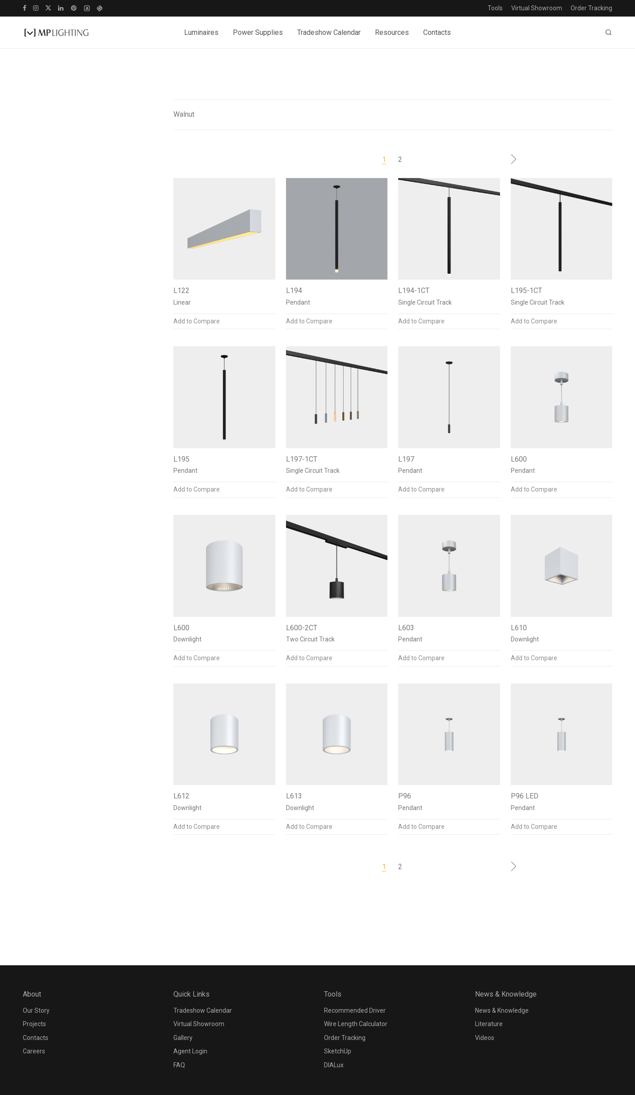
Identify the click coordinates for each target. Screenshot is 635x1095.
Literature (489, 1023)
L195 (181, 459)
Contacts (437, 32)
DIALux (334, 1065)
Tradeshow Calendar (329, 32)
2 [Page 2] (400, 159)
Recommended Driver (355, 1010)
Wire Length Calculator (355, 1023)
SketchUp (337, 1051)
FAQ (179, 1065)
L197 (406, 459)
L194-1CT (413, 290)
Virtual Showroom (536, 8)
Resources (392, 32)
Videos (484, 1037)
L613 (294, 796)
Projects (34, 1023)
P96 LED (524, 796)
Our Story (36, 1010)
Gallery (183, 1037)
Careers (34, 1051)
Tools (495, 8)
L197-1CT (301, 459)
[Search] (608, 32)
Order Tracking (591, 8)
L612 (181, 796)
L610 (519, 628)
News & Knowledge (502, 1010)
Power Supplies (258, 32)
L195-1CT (526, 290)
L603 (406, 628)
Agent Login (190, 1051)
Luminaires (201, 32)
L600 (519, 459)
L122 (181, 290)
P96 (404, 796)
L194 (294, 290)
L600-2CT (301, 628)
